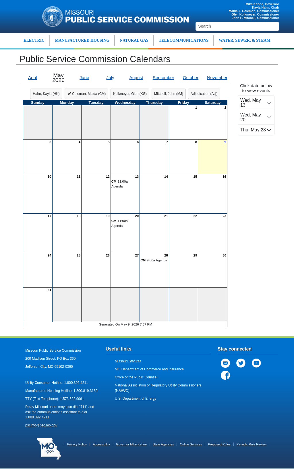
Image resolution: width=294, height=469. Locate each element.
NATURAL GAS (134, 40)
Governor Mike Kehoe (131, 444)
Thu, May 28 (253, 129)
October (191, 77)
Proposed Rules (219, 444)
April (32, 77)
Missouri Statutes (128, 361)
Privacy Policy (77, 444)
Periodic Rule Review (252, 444)
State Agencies (163, 444)
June (84, 77)
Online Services (191, 444)
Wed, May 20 (250, 117)
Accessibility (101, 444)
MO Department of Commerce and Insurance (149, 369)
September (163, 77)
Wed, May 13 (250, 103)
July (110, 77)
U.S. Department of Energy (135, 399)
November (217, 77)
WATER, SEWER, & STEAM (244, 40)
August (136, 77)
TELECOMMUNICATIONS (183, 40)
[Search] (237, 26)
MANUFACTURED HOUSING (82, 40)
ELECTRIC (34, 40)
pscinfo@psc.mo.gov (41, 425)
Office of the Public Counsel (136, 377)
